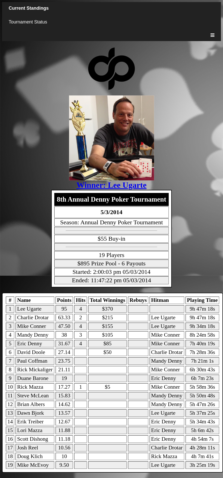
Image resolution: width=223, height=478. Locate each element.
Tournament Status (28, 21)
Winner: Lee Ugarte (111, 185)
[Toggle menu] (212, 35)
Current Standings (29, 8)
